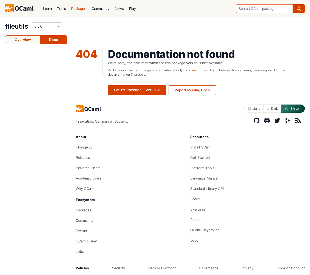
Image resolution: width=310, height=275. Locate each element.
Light (254, 108)
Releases (83, 157)
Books (195, 199)
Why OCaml (85, 188)
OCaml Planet (87, 241)
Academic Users (89, 178)
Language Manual (204, 178)
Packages (79, 8)
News (119, 8)
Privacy (247, 268)
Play (132, 8)
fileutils (16, 26)
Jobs (80, 251)
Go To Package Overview (137, 90)
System (293, 109)
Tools (61, 8)
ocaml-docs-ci (198, 70)
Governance (208, 268)
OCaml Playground (205, 230)
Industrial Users (88, 168)
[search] (299, 8)
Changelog (84, 147)
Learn (47, 8)
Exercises (197, 209)
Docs (53, 40)
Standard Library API (207, 188)
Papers (195, 219)
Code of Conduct (291, 268)
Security (118, 268)
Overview (23, 40)
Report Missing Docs (192, 90)
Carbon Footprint (162, 268)
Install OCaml (200, 147)
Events (81, 231)
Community (101, 8)
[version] (47, 26)
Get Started (200, 157)
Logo (194, 240)
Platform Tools (202, 168)
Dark (272, 108)
